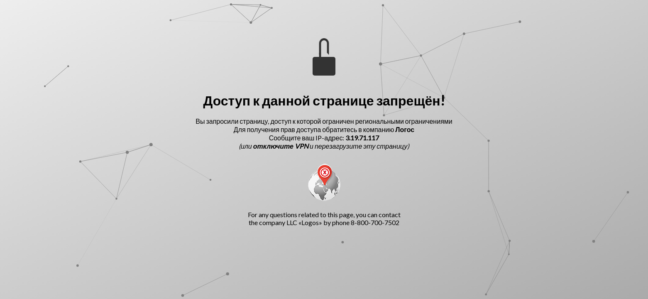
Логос (404, 129)
